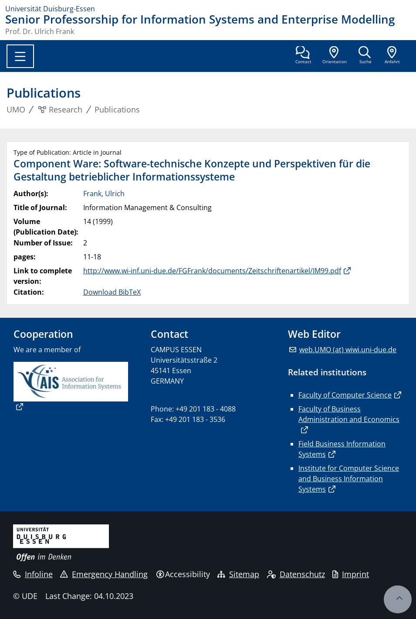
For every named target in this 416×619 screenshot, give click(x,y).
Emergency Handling (104, 574)
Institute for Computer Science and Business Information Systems (348, 478)
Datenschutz (296, 574)
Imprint (350, 574)
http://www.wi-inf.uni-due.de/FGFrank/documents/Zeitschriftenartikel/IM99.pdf (212, 270)
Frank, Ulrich (104, 193)
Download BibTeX (112, 292)
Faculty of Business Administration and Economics (348, 414)
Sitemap (238, 574)
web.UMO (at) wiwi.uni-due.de (347, 349)
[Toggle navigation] (20, 56)
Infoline (33, 574)
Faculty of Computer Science (345, 395)
